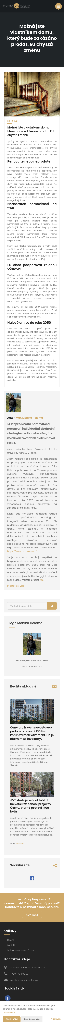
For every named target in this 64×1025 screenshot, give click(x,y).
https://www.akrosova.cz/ (22, 551)
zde (42, 580)
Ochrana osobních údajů (20, 950)
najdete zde (9, 1012)
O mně (10, 939)
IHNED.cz (20, 843)
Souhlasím (12, 1019)
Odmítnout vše (32, 1019)
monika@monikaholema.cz (24, 980)
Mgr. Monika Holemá (29, 418)
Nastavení (56, 1018)
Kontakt (32, 915)
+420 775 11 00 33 (19, 973)
